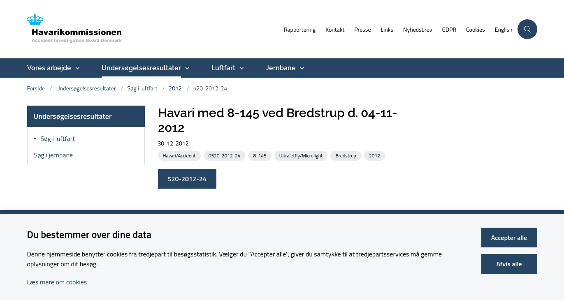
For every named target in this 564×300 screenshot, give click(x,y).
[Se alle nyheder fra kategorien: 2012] (375, 155)
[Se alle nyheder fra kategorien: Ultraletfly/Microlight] (302, 155)
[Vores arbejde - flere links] (76, 68)
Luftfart (223, 68)
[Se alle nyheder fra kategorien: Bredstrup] (346, 155)
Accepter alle (509, 237)
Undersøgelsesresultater (141, 68)
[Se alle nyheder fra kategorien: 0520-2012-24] (225, 155)
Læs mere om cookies (57, 282)
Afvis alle (509, 264)
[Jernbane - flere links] (301, 68)
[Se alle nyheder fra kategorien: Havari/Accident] (180, 155)
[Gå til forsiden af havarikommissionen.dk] (153, 29)
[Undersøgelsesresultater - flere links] (186, 68)
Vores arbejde (49, 68)
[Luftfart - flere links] (240, 68)
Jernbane (281, 68)
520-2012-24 (187, 179)
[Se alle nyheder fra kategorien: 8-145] (260, 155)
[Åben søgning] (527, 29)
